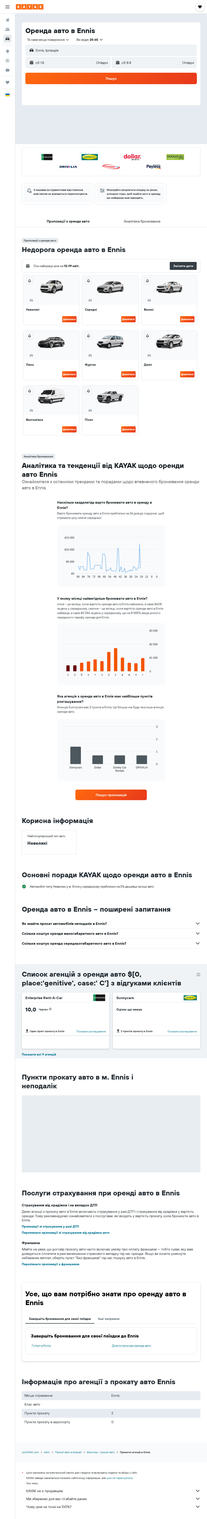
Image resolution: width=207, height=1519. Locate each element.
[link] (111, 795)
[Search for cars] (7, 38)
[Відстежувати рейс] (7, 60)
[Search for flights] (7, 20)
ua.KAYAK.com (30, 1452)
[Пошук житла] (7, 29)
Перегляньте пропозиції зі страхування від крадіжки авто (65, 1233)
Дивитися (69, 319)
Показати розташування (91, 1031)
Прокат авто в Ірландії (68, 1452)
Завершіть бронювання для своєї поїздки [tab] (60, 1319)
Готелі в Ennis (41, 1346)
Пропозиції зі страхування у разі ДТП (50, 1226)
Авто (47, 1452)
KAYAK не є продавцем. (113, 1490)
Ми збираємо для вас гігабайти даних (113, 1498)
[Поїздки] (7, 82)
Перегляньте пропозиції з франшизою (50, 1264)
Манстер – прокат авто (101, 1452)
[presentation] (198, 975)
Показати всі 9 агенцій (39, 1054)
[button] (7, 7)
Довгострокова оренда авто (131, 1346)
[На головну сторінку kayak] (29, 6)
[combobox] (48, 39)
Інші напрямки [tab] (108, 1319)
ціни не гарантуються (119, 1478)
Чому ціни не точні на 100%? (113, 1506)
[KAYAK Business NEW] (7, 69)
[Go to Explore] (7, 51)
